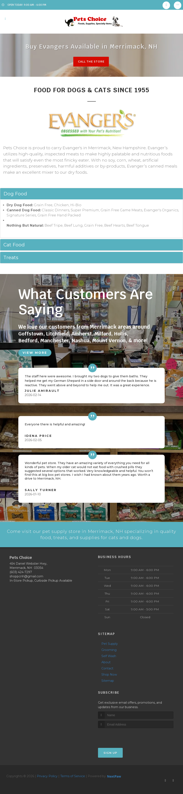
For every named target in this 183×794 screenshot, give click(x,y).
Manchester (55, 340)
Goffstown (31, 334)
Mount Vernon (111, 340)
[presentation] (120, 736)
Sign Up (110, 752)
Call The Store (91, 61)
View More (35, 352)
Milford (105, 334)
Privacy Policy (47, 776)
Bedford (28, 340)
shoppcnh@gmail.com (26, 576)
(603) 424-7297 (21, 572)
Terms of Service (72, 776)
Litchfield (57, 334)
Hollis (122, 334)
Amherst (83, 334)
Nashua (82, 340)
